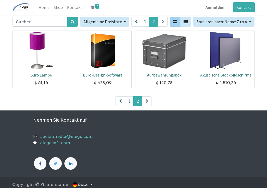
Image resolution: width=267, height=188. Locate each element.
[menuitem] (44, 7)
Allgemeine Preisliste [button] (103, 21)
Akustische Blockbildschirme (226, 75)
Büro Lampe (41, 75)
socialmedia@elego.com (65, 136)
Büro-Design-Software (103, 75)
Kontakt (243, 7)
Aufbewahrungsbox (164, 75)
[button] (223, 22)
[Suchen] (72, 22)
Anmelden (214, 7)
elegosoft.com (54, 142)
